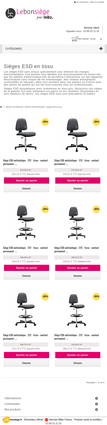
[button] (6, 419)
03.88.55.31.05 (53, 423)
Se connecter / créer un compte (89, 2)
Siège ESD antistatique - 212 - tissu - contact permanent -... (25, 162)
